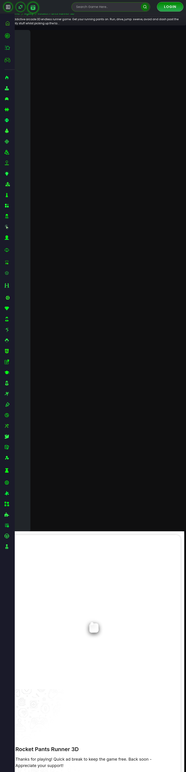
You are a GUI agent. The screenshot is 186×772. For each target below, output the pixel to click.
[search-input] (107, 6)
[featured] (10, 48)
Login (170, 6)
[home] (10, 23)
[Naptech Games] (20, 7)
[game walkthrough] (33, 7)
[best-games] (10, 36)
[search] (145, 7)
